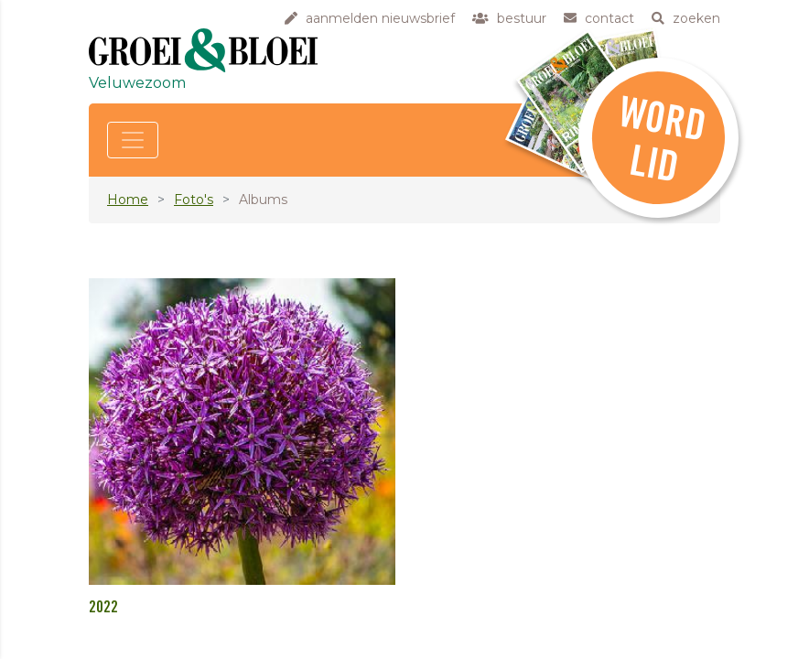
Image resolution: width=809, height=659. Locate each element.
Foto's (193, 199)
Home (127, 199)
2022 (103, 608)
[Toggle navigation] (132, 140)
